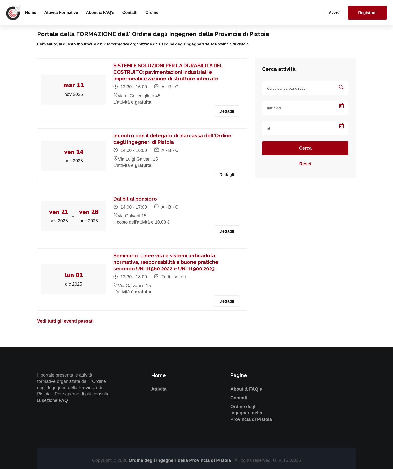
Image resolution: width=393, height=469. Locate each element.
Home (30, 12)
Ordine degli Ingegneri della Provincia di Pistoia (251, 413)
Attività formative (61, 12)
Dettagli (226, 111)
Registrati (367, 13)
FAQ (63, 400)
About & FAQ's (100, 12)
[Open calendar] (341, 106)
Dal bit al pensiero (135, 199)
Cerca (305, 148)
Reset (305, 163)
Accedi (334, 12)
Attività (159, 389)
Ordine (151, 12)
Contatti (129, 12)
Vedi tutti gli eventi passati (65, 321)
